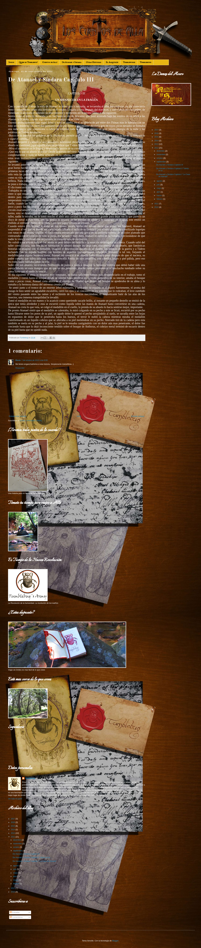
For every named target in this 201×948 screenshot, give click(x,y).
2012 (13, 837)
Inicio (11, 62)
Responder (20, 368)
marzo (16, 880)
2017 (13, 819)
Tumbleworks (129, 62)
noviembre (17, 844)
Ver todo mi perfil (15, 799)
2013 (13, 833)
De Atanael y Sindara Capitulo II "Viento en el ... (32, 857)
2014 (13, 830)
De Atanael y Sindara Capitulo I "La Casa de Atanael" (34, 861)
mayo (15, 873)
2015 (13, 826)
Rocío (18, 360)
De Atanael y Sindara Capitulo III (26, 854)
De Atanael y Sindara (71, 62)
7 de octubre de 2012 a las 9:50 (34, 360)
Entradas (14, 912)
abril (15, 876)
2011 (13, 888)
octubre (16, 847)
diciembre (17, 840)
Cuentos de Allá (49, 62)
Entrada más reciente (17, 416)
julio (15, 869)
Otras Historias (93, 62)
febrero (16, 884)
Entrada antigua (137, 416)
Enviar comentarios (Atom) (31, 421)
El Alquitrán (112, 62)
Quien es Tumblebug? (28, 62)
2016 (13, 822)
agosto (16, 866)
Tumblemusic (145, 62)
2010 (13, 892)
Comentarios (16, 917)
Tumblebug (30, 778)
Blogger (115, 941)
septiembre (18, 851)
